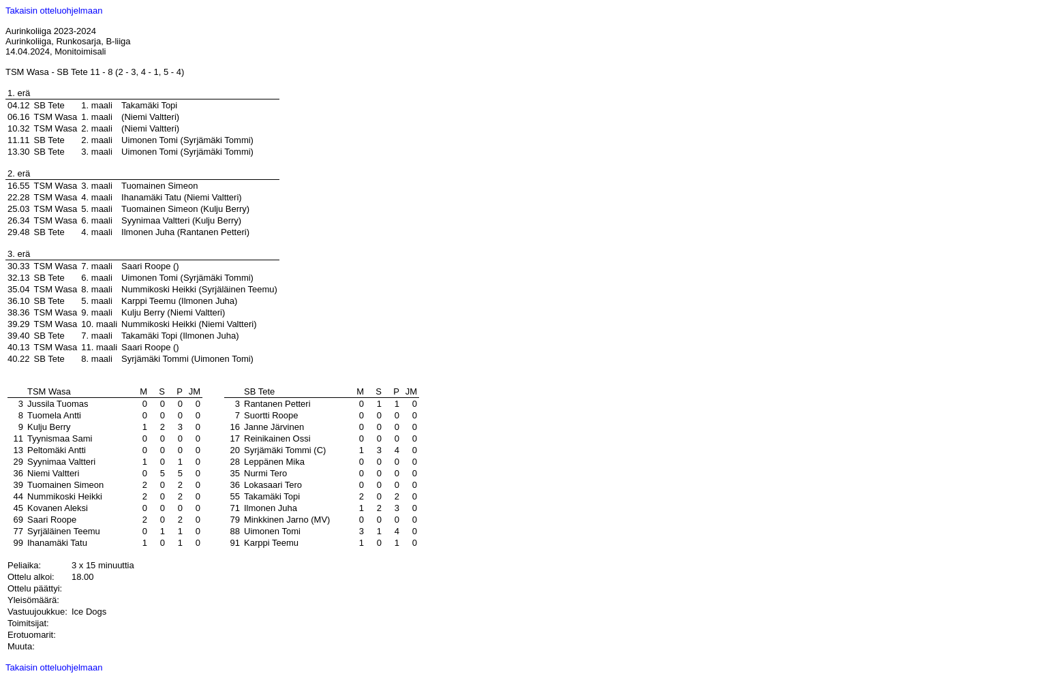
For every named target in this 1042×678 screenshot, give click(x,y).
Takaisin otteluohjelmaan (53, 10)
